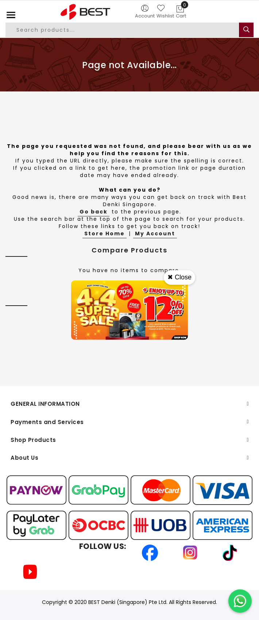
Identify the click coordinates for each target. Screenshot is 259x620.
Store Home (104, 233)
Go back (94, 211)
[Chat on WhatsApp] (240, 601)
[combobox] (122, 30)
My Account (155, 233)
